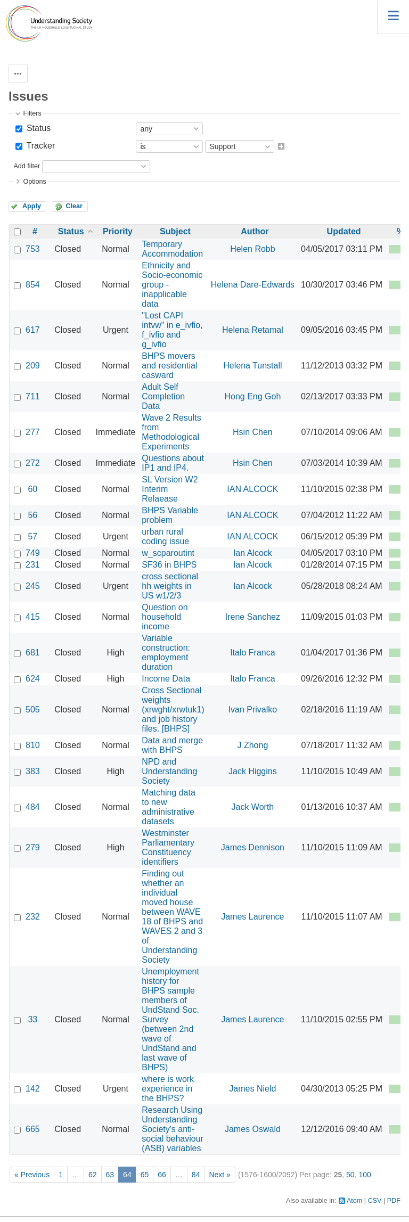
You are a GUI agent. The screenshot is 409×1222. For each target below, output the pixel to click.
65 (145, 1174)
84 (196, 1174)
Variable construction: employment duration (166, 652)
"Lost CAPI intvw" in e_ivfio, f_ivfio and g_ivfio (172, 330)
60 (32, 489)
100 (364, 1174)
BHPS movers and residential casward (169, 365)
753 (33, 248)
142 (33, 1088)
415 (33, 616)
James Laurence (252, 916)
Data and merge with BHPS (172, 745)
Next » (219, 1174)
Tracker (39, 145)
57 (32, 536)
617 (33, 329)
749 (33, 552)
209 (33, 365)
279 (33, 847)
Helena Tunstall (252, 365)
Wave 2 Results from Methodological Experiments (171, 432)
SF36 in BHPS (169, 564)
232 (33, 916)
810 (33, 745)
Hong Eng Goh (252, 396)
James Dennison (252, 847)
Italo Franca (252, 652)
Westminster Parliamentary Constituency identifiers (168, 847)
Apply (31, 206)
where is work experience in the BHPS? (168, 1089)
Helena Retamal (252, 329)
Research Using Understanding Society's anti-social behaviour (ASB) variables (172, 1129)
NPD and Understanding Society (169, 771)
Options (34, 181)
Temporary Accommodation (172, 249)
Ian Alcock (252, 552)
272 (33, 463)
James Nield (252, 1088)
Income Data (166, 678)
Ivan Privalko (252, 709)
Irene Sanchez (252, 616)
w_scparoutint (168, 552)
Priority (118, 231)
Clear (74, 206)
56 (32, 515)
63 (110, 1174)
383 (33, 771)
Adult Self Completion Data (163, 396)
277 (33, 432)
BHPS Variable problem (170, 515)
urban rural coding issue (165, 536)
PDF (393, 1200)
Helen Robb (252, 248)
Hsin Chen (253, 432)
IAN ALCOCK (252, 489)
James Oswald (253, 1129)
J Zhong (252, 745)
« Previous (32, 1174)
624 (33, 678)
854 (33, 284)
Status (37, 128)
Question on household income (164, 617)
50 (350, 1174)
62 (92, 1174)
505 (33, 709)
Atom (354, 1200)
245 (33, 586)
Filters (32, 113)
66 (162, 1174)
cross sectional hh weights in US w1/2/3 (170, 586)
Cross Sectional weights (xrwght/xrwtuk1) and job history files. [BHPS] (173, 709)
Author (254, 231)
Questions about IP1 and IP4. (173, 463)
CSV (375, 1200)
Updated (344, 231)
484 (33, 806)
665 (33, 1129)
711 (33, 396)
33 (32, 1019)
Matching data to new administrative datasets (168, 807)
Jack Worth (253, 806)
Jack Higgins (252, 771)
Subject (175, 231)
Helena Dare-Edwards (253, 284)
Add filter (26, 166)
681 (33, 652)
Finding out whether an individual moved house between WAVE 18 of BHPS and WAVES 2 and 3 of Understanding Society (172, 916)
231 (33, 564)
